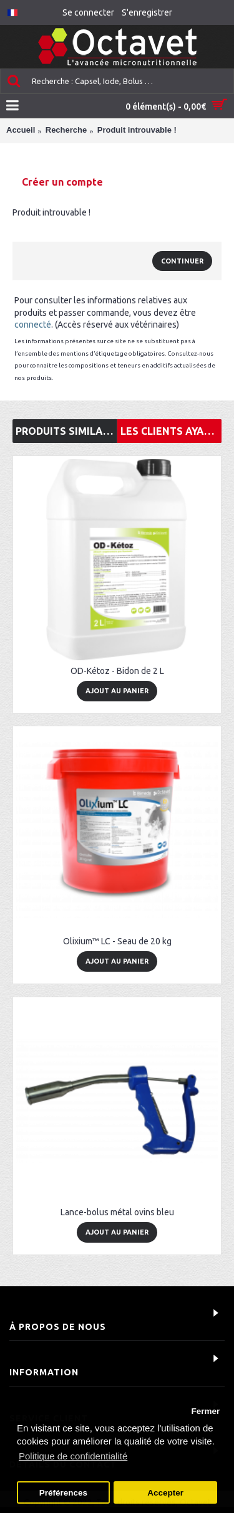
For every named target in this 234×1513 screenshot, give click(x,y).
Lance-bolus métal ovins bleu (117, 1212)
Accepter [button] (165, 1492)
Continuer (182, 261)
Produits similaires (66, 431)
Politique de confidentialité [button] (73, 1456)
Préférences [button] (63, 1492)
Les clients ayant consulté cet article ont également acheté (171, 431)
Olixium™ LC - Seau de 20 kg (117, 941)
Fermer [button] (205, 1411)
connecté (32, 325)
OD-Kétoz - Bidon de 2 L (117, 671)
